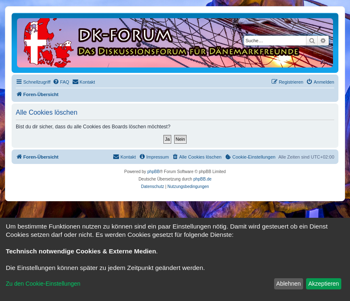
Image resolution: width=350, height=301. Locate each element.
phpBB (153, 171)
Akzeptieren (323, 283)
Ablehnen (288, 283)
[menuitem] (61, 82)
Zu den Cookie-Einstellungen (43, 283)
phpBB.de (202, 179)
